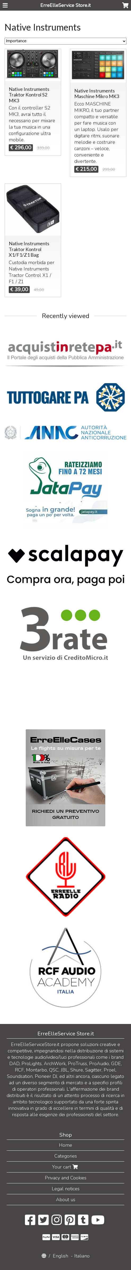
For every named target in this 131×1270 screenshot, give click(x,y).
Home (65, 1145)
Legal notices (66, 1189)
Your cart (65, 1167)
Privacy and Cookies (65, 1178)
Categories (65, 1156)
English (60, 1256)
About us (65, 1199)
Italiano (82, 1256)
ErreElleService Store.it (65, 5)
